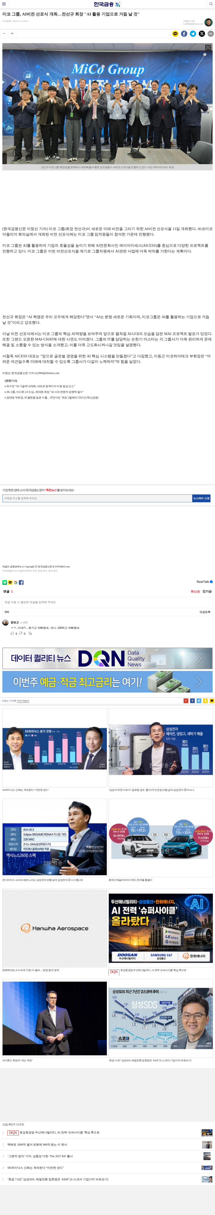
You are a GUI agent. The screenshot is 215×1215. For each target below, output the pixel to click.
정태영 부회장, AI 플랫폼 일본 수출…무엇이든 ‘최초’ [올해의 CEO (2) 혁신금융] (52, 397)
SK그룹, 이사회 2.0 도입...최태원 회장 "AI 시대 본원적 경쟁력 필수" (45, 391)
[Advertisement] (107, 196)
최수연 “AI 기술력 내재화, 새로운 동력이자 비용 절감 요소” (40, 386)
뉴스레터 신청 (201, 498)
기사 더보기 (23, 700)
